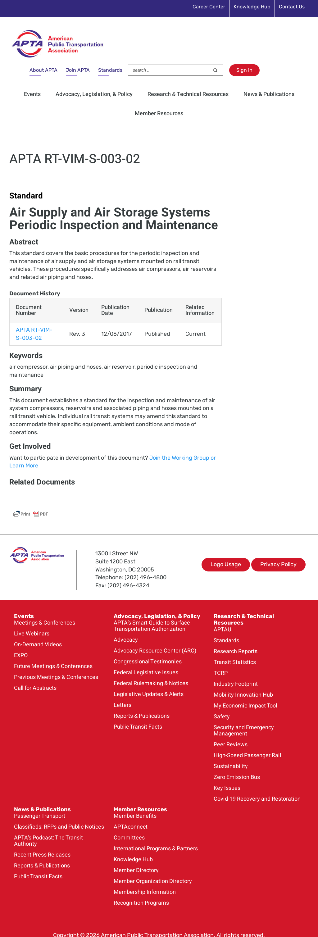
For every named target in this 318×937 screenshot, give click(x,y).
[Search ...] (169, 70)
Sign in (244, 70)
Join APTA (78, 70)
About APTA (43, 70)
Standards (110, 70)
